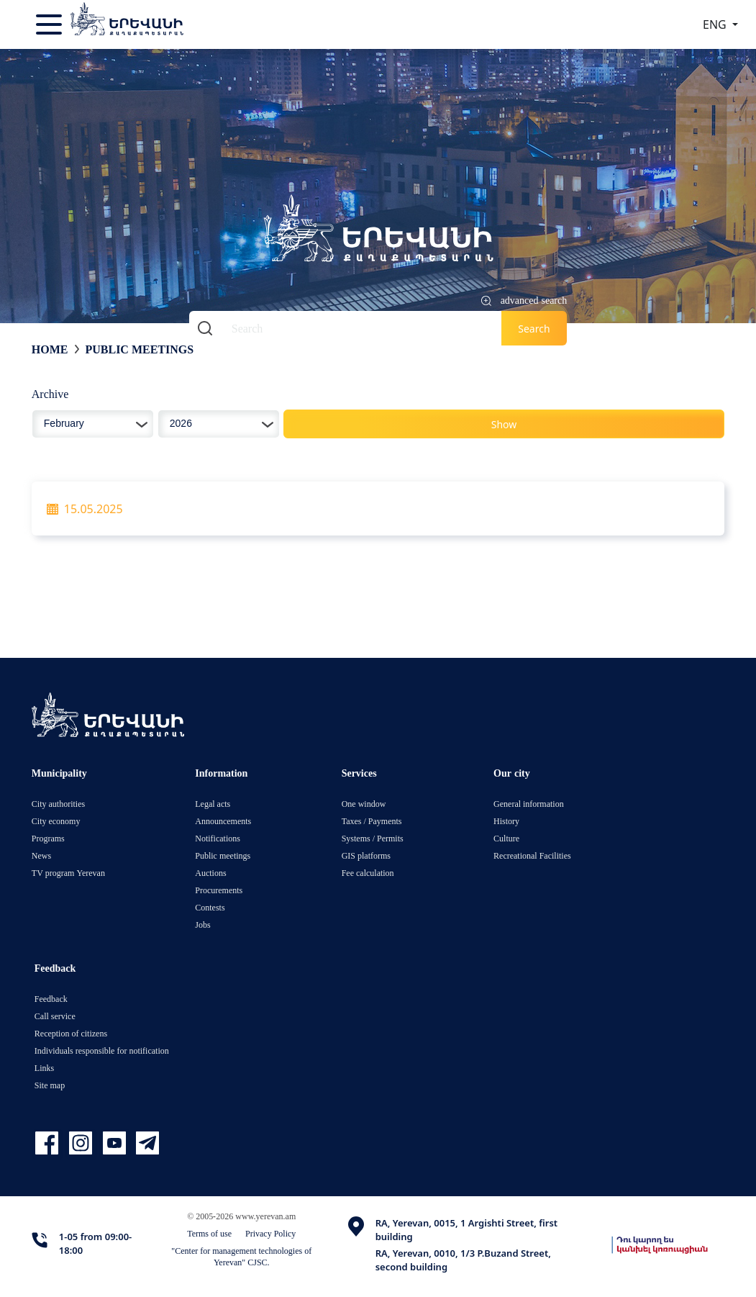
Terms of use (209, 1233)
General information (528, 803)
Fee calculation (368, 873)
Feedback (51, 999)
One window (364, 803)
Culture (506, 838)
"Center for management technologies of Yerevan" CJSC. (241, 1256)
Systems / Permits (373, 838)
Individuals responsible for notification (102, 1050)
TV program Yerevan (68, 873)
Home (50, 349)
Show (504, 424)
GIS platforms (366, 855)
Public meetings (139, 349)
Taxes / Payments (372, 821)
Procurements (218, 890)
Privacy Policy (270, 1233)
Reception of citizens (71, 1033)
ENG (716, 24)
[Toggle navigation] (50, 24)
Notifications (217, 838)
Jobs (202, 924)
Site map (50, 1085)
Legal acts (212, 803)
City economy (56, 821)
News (41, 855)
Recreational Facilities (532, 855)
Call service (55, 1016)
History (506, 821)
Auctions (210, 873)
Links (44, 1068)
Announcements (223, 821)
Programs (48, 838)
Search (534, 328)
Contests (209, 907)
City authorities (58, 803)
